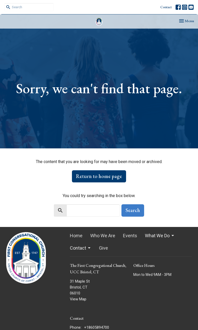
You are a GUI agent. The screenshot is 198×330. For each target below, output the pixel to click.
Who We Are (102, 235)
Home (76, 235)
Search (133, 210)
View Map (78, 299)
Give (103, 248)
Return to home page (99, 176)
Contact (166, 7)
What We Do (160, 235)
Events (130, 235)
